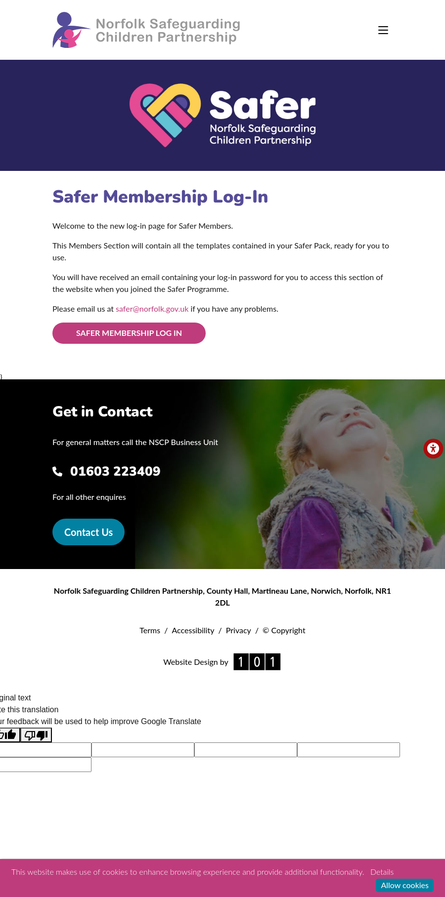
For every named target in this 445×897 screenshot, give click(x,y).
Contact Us (88, 532)
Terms (149, 630)
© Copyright (284, 630)
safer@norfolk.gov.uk (152, 308)
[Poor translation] (36, 735)
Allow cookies (405, 885)
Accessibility (193, 630)
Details (382, 871)
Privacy (238, 630)
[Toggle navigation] (383, 30)
